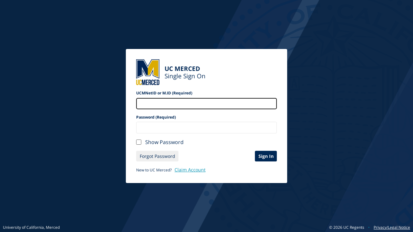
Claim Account (190, 170)
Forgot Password (157, 156)
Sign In (266, 156)
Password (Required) (156, 117)
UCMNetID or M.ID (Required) (164, 93)
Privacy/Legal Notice (392, 227)
